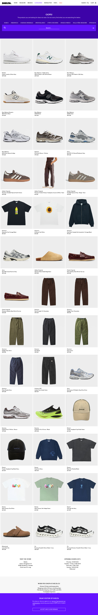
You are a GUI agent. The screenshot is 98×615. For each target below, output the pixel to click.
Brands (30, 3)
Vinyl (55, 3)
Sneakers (22, 3)
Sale (60, 3)
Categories (38, 3)
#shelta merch (66, 23)
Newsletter (48, 3)
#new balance (40, 23)
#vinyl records (53, 23)
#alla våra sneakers (80, 23)
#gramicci (14, 23)
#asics (6, 23)
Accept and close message (49, 609)
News (15, 3)
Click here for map (25, 567)
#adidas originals (27, 23)
